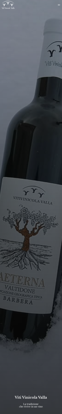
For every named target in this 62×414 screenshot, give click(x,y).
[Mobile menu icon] (59, 5)
